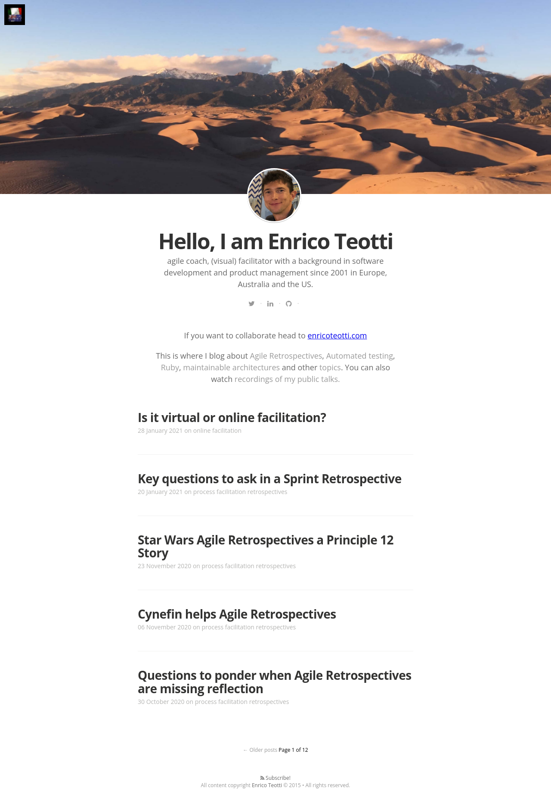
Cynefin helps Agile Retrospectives (237, 614)
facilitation (226, 430)
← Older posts (260, 750)
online (202, 430)
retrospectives (268, 492)
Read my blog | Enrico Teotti (274, 195)
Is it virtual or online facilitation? (232, 417)
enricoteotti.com (337, 335)
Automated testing (359, 355)
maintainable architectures (231, 367)
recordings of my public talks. (287, 379)
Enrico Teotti (267, 785)
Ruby (170, 367)
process (204, 492)
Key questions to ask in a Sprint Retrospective (270, 478)
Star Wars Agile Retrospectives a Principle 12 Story (265, 546)
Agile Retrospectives (286, 355)
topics (330, 367)
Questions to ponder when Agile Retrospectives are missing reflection (275, 682)
